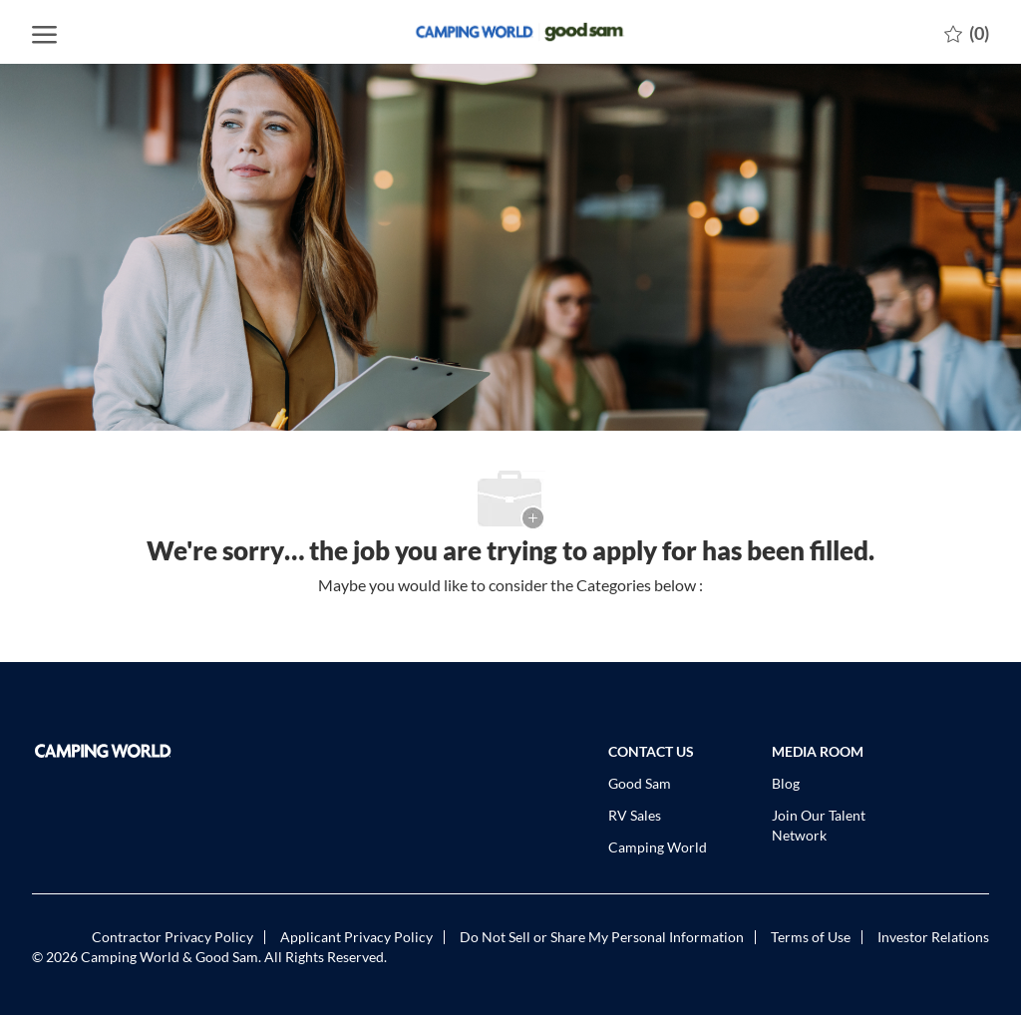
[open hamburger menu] (44, 32)
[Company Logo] (510, 31)
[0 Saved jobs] (966, 32)
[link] (142, 751)
